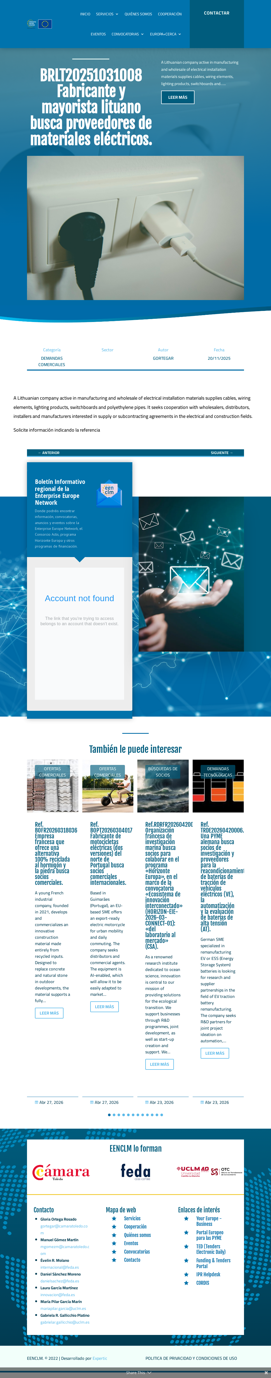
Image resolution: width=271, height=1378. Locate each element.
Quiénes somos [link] (138, 14)
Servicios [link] (105, 14)
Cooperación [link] (170, 14)
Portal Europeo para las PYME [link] (209, 1241)
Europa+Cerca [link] (163, 34)
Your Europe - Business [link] (209, 1226)
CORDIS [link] (202, 1288)
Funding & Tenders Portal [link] (213, 1269)
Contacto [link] (132, 1265)
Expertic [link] (100, 1364)
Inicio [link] (85, 14)
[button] (109, 1120)
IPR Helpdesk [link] (208, 1280)
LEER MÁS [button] (177, 103)
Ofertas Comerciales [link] (52, 777)
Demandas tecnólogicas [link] (218, 777)
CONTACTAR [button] (216, 13)
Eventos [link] (98, 34)
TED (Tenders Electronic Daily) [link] (211, 1255)
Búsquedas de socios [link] (163, 777)
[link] (56, 435)
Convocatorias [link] (125, 34)
